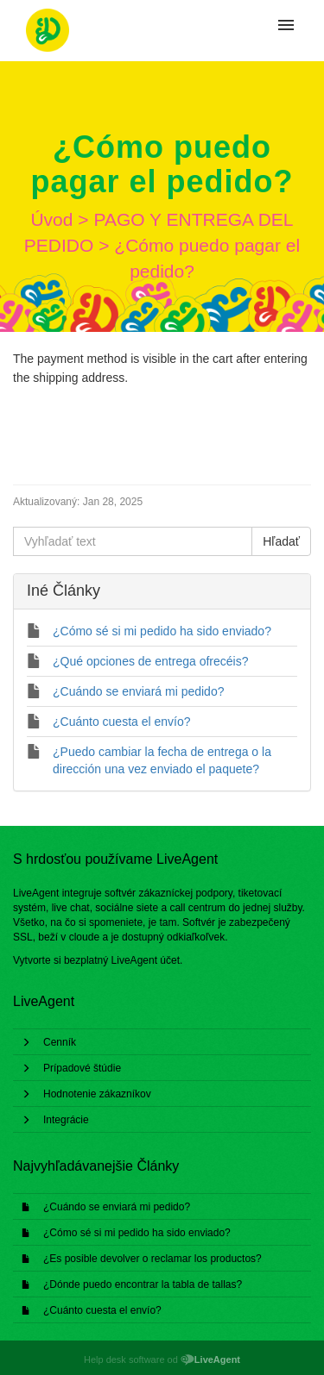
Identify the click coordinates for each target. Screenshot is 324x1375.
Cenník (59, 1042)
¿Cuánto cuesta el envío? (102, 1310)
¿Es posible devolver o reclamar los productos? (152, 1259)
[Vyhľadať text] (132, 541)
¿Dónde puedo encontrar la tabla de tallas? (142, 1284)
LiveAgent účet (145, 960)
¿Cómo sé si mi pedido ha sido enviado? (137, 1233)
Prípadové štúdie (82, 1068)
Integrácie (66, 1120)
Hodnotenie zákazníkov (97, 1094)
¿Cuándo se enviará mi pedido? (116, 1207)
